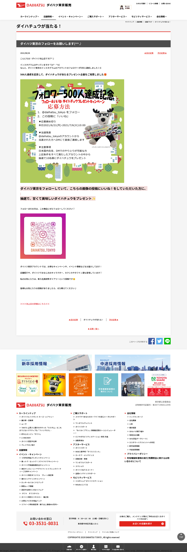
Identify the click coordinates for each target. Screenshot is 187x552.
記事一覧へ (94, 328)
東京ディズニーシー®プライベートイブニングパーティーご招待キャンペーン (40, 470)
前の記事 (149, 53)
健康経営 (132, 427)
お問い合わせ (166, 3)
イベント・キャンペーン (69, 16)
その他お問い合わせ (118, 549)
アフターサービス (116, 16)
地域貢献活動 (134, 435)
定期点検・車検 (81, 459)
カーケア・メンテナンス (84, 455)
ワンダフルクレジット (83, 423)
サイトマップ (92, 532)
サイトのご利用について (110, 532)
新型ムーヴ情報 (27, 486)
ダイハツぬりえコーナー (84, 470)
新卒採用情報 (134, 446)
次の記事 (161, 53)
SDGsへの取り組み (136, 431)
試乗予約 (69, 549)
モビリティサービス (140, 16)
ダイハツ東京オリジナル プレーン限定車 (37, 475)
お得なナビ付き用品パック (32, 501)
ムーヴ (23, 424)
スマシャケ (79, 466)
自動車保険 (79, 440)
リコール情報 (153, 3)
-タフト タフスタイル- (30, 493)
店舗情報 (48, 16)
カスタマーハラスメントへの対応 (142, 442)
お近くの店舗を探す (142, 523)
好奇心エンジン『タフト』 (31, 434)
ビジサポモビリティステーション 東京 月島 (91, 436)
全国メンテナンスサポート (85, 473)
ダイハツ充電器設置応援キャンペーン (35, 465)
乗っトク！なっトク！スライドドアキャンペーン (39, 461)
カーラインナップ (28, 16)
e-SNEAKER (26, 437)
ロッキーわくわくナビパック (32, 482)
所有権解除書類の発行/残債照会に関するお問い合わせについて (146, 459)
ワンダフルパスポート (83, 462)
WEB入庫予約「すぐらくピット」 (88, 451)
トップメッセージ (136, 416)
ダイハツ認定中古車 (29, 441)
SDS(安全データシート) (138, 438)
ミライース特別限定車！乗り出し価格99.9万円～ (39, 504)
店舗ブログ (148, 22)
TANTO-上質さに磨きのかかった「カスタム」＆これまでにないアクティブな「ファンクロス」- (40, 429)
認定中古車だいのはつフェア (32, 490)
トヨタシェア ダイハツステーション (89, 481)
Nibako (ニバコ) (81, 484)
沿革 (131, 424)
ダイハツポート (81, 426)
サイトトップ (129, 22)
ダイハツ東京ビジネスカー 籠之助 (34, 497)
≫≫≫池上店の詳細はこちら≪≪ (34, 303)
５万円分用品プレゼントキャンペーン (35, 458)
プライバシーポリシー (137, 453)
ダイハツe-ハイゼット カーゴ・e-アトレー (37, 416)
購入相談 (93, 549)
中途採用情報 (134, 449)
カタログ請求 (140, 3)
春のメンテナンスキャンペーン (33, 479)
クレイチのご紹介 (28, 445)
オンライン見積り (81, 549)
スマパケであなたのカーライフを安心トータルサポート (94, 418)
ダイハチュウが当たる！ (163, 22)
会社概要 (132, 420)
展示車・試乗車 (27, 420)
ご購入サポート (94, 16)
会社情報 (160, 16)
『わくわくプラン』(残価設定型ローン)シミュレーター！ (94, 431)
